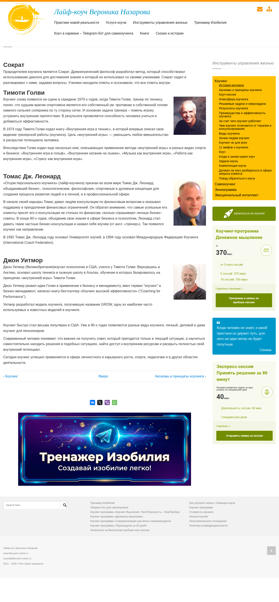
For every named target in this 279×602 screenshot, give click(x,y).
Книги (144, 34)
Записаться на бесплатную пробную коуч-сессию (120, 554)
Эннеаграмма (226, 214)
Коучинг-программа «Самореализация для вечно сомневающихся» (130, 545)
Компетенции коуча (232, 190)
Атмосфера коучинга (233, 123)
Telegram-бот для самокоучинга (109, 531)
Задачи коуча (228, 185)
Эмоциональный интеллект (236, 219)
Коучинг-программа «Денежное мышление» (116, 540)
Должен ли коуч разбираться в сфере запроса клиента (245, 196)
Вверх (103, 400)
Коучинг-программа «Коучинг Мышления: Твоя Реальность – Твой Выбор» (135, 536)
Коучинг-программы (201, 531)
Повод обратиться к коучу (237, 202)
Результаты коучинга (233, 132)
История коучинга (231, 109)
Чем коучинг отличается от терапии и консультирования (245, 151)
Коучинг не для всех (233, 166)
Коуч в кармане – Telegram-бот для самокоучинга (93, 34)
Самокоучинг (225, 208)
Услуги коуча (116, 23)
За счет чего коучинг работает (240, 145)
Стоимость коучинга (201, 536)
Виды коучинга (229, 157)
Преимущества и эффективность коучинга (242, 138)
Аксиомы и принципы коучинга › (180, 400)
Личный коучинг (198, 540)
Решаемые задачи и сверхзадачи (242, 128)
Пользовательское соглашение (208, 545)
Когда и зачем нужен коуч (237, 180)
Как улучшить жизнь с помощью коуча (212, 527)
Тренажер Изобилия (210, 23)
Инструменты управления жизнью (160, 23)
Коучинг (221, 105)
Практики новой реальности (76, 23)
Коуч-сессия (227, 118)
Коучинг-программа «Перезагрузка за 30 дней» (118, 549)
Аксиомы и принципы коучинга (240, 114)
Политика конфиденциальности (208, 549)
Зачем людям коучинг (234, 162)
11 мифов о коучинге (233, 171)
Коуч (222, 176)
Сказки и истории (169, 34)
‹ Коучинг (10, 400)
